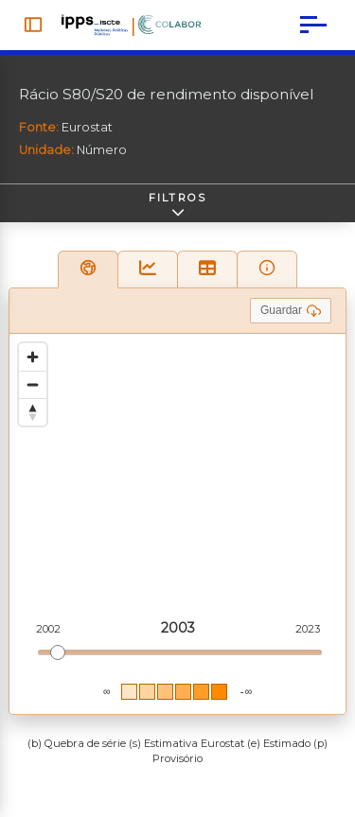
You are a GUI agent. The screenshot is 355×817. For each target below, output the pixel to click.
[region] (177, 524)
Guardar (290, 311)
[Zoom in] (32, 357)
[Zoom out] (32, 384)
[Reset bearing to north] (32, 412)
